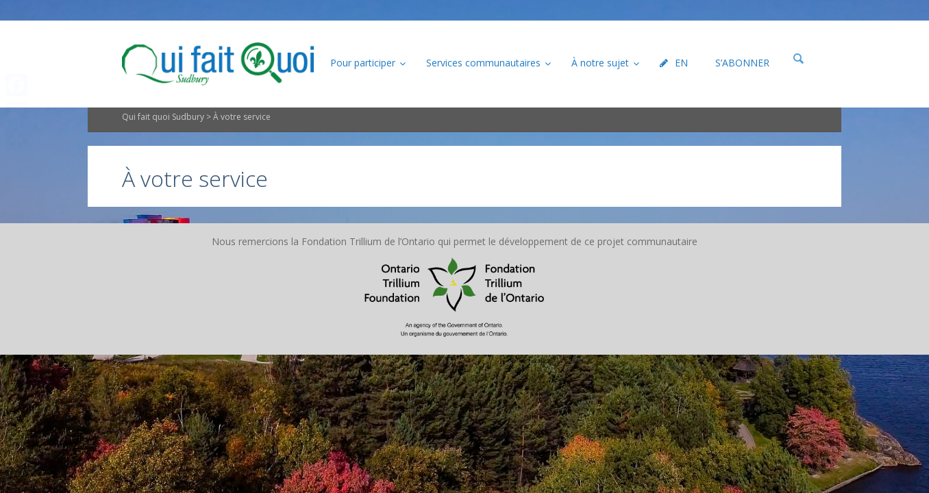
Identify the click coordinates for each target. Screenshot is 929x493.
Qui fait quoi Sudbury (163, 140)
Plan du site (379, 263)
